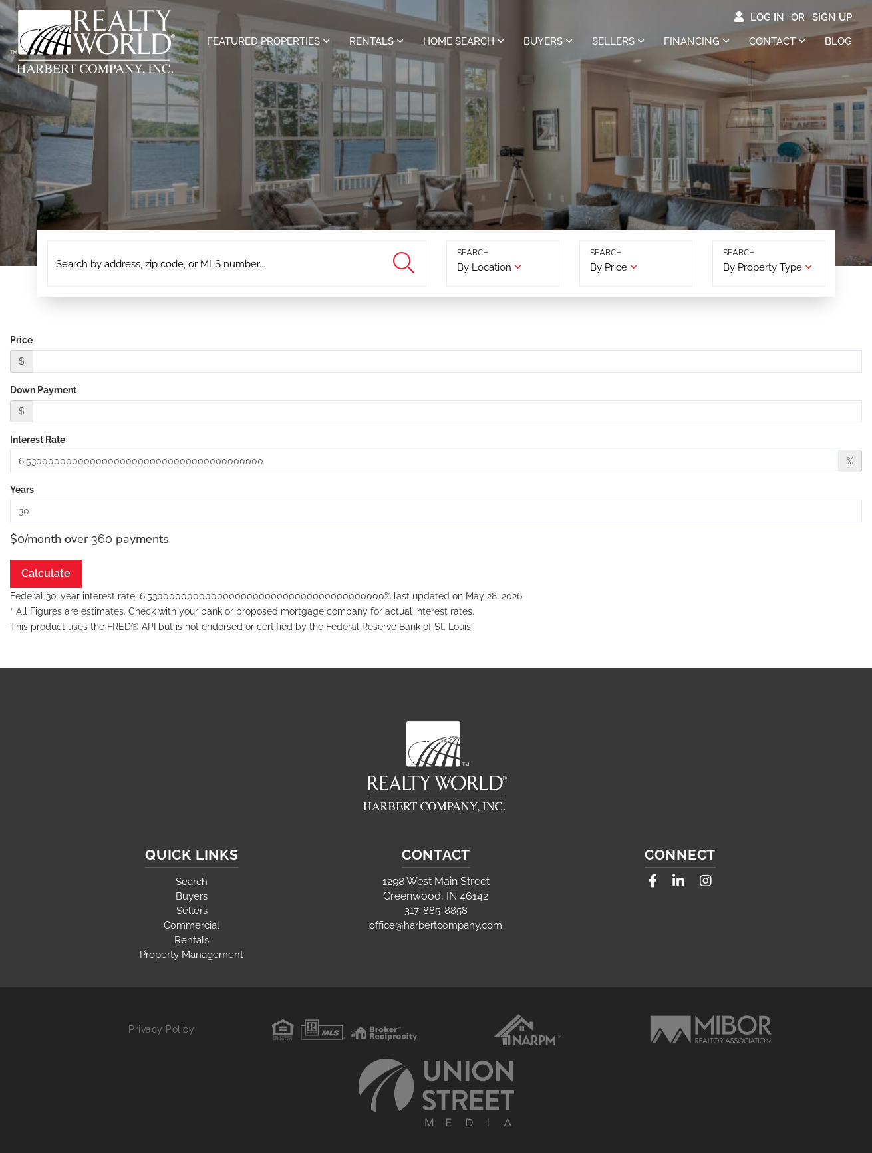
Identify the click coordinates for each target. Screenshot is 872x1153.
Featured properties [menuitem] (263, 41)
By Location (484, 267)
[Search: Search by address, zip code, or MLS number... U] (236, 263)
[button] (405, 264)
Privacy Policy (161, 1029)
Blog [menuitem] (838, 41)
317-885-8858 (436, 911)
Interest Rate (37, 439)
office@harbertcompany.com (435, 925)
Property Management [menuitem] (191, 955)
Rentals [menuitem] (371, 41)
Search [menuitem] (192, 882)
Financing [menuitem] (692, 41)
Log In (767, 17)
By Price (608, 267)
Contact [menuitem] (772, 41)
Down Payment (43, 390)
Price (21, 340)
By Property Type (762, 267)
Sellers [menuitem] (613, 41)
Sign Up (832, 17)
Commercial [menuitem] (191, 925)
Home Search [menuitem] (458, 41)
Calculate (46, 573)
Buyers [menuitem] (543, 41)
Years (22, 489)
